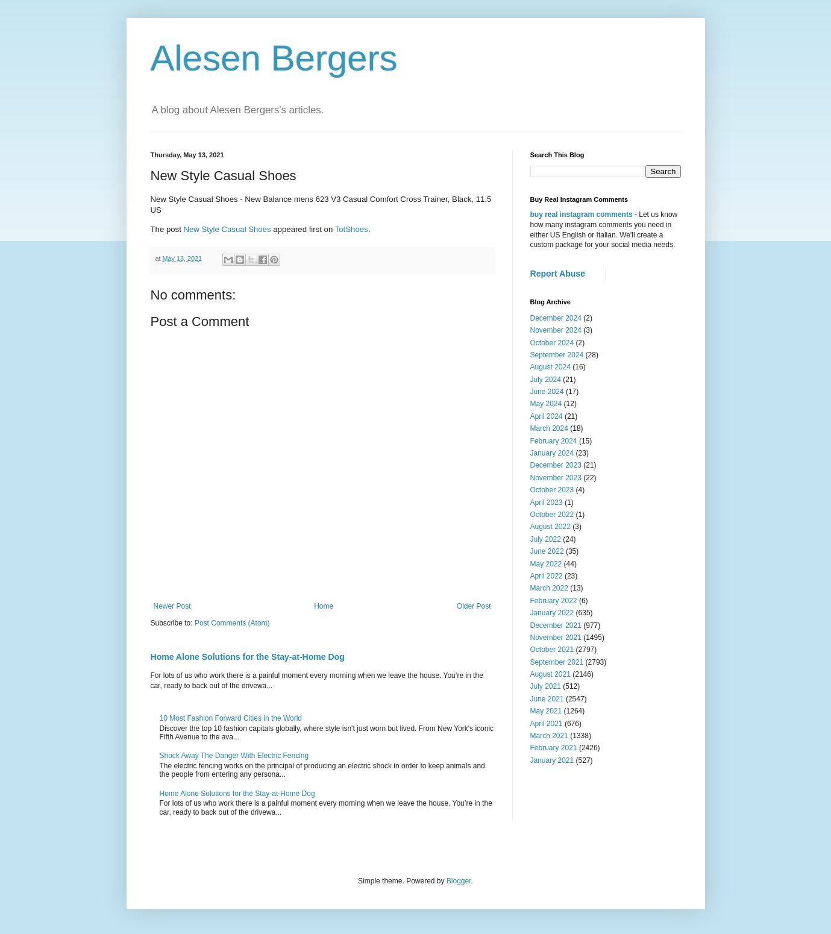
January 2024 (552, 453)
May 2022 (546, 564)
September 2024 (557, 355)
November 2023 (556, 478)
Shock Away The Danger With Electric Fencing (234, 755)
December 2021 (556, 625)
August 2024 (550, 367)
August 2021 (550, 674)
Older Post (474, 606)
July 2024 (545, 379)
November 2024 (556, 330)
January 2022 (552, 613)
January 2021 (552, 760)
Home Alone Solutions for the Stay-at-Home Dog (248, 657)
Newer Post (172, 606)
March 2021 (549, 736)
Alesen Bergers (274, 58)
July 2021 (545, 686)
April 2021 (546, 723)
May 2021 (546, 711)
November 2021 (556, 637)
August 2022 (550, 526)
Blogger (459, 881)
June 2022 (547, 551)
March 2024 (549, 428)
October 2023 (552, 490)
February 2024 (553, 441)
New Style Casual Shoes (227, 229)
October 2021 (552, 649)
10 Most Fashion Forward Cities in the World (231, 718)
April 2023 (546, 502)
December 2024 (556, 318)
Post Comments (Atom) (232, 623)
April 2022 (546, 576)
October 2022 (552, 514)
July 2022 (545, 539)
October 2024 (552, 343)
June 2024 (547, 391)
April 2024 (546, 416)
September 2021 (557, 662)
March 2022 (549, 588)
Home (323, 606)
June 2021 (547, 699)
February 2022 (553, 601)
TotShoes (351, 229)
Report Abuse (557, 273)
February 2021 (553, 748)
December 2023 (556, 465)
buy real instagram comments (581, 214)
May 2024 (546, 404)
